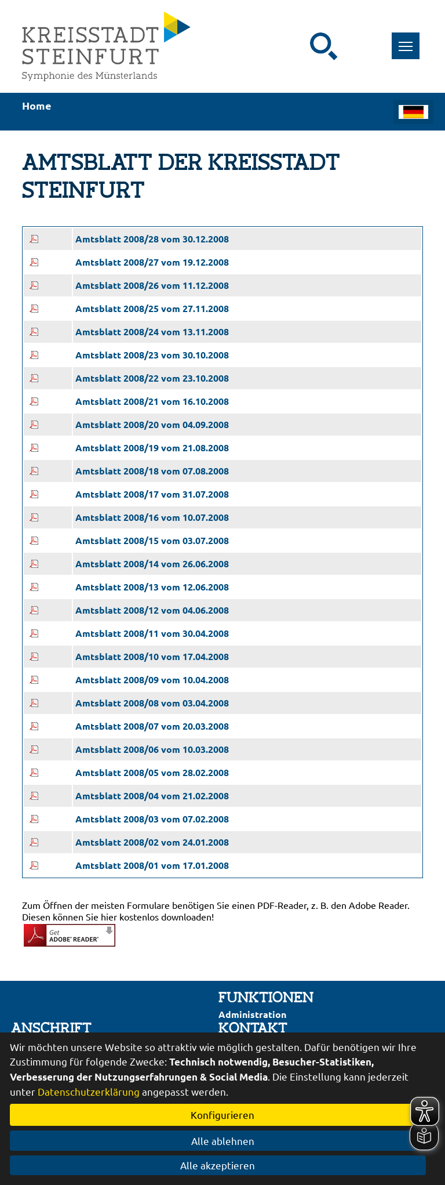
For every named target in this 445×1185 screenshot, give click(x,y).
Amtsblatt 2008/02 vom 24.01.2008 (152, 842)
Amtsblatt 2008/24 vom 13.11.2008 (152, 331)
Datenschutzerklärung (89, 1091)
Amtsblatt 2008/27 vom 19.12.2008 (152, 262)
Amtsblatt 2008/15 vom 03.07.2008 (152, 540)
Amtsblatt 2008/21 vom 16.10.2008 (152, 401)
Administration (252, 1014)
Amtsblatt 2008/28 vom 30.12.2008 (152, 239)
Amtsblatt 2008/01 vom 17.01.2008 (152, 865)
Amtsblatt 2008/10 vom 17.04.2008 (152, 656)
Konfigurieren (222, 1114)
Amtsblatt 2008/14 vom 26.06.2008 (152, 563)
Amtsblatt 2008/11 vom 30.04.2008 (152, 633)
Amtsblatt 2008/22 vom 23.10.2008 (152, 378)
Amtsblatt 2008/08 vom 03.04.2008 (152, 703)
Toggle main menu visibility (409, 39)
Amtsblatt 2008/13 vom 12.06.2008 (152, 587)
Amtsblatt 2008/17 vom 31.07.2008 (152, 494)
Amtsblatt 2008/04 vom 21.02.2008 (152, 795)
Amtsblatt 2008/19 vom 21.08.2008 (152, 447)
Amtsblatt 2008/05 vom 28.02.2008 (152, 772)
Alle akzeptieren (222, 1165)
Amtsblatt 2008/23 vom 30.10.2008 (152, 355)
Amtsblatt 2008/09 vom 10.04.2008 (152, 679)
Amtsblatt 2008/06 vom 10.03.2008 (152, 749)
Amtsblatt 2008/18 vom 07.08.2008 (152, 471)
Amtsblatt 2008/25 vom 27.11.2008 (152, 308)
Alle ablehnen (222, 1141)
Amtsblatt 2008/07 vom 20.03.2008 (152, 726)
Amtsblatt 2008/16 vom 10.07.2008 (152, 517)
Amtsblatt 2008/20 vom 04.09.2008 (152, 424)
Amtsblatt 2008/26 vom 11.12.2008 (152, 285)
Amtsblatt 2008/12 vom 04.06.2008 (152, 610)
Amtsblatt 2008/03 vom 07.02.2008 (152, 819)
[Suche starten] (324, 46)
